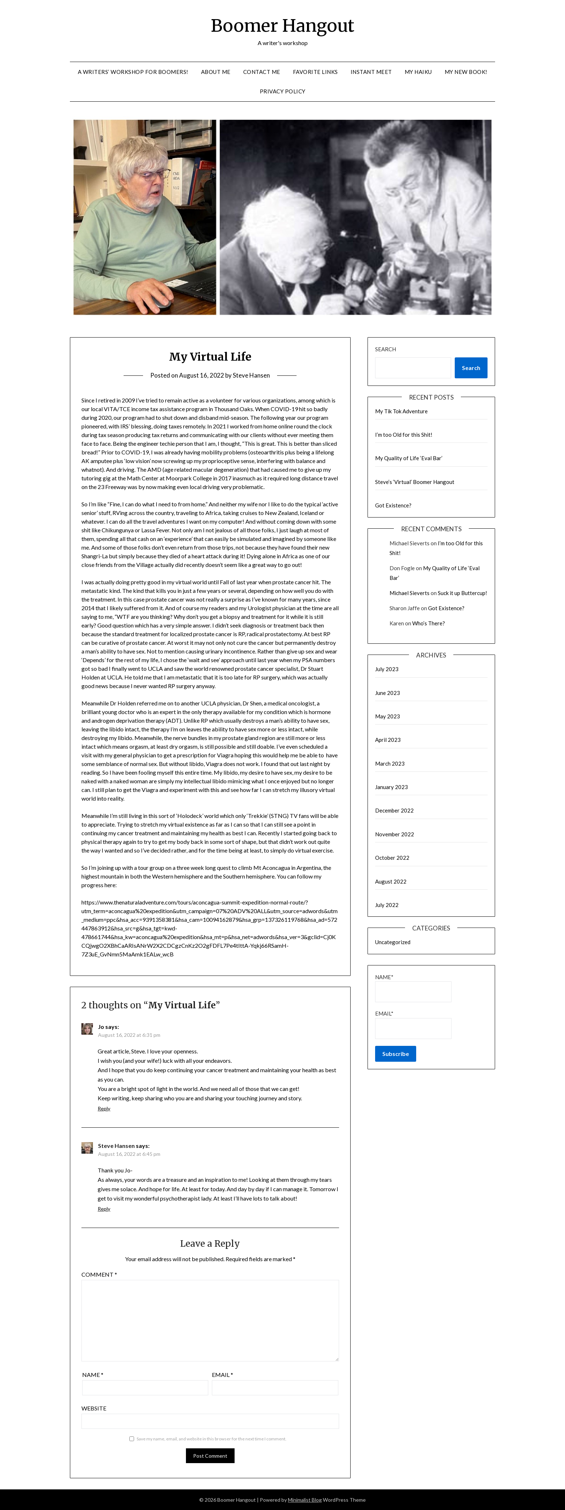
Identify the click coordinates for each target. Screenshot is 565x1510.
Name (92, 1374)
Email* (413, 1024)
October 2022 (392, 857)
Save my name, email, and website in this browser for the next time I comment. (211, 1438)
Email (222, 1374)
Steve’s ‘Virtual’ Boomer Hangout (414, 482)
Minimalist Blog (305, 1500)
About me (216, 72)
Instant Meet (371, 72)
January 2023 (391, 787)
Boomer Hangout (282, 25)
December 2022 (394, 810)
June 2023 (387, 693)
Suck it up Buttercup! (462, 593)
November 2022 (394, 834)
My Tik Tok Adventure (401, 411)
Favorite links (315, 72)
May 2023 (387, 716)
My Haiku (418, 72)
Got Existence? (393, 505)
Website (93, 1408)
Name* (413, 988)
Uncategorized (392, 942)
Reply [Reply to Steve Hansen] (104, 1209)
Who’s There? (428, 623)
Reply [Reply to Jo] (104, 1108)
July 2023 (387, 669)
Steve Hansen (251, 375)
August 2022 (390, 881)
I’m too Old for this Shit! (403, 434)
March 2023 (390, 763)
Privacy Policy (283, 91)
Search (385, 349)
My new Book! (466, 72)
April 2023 (388, 739)
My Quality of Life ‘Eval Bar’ (408, 458)
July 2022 (387, 905)
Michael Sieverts (410, 593)
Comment (99, 1274)
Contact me (261, 72)
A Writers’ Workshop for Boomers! (133, 72)
